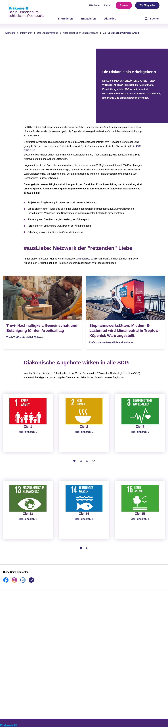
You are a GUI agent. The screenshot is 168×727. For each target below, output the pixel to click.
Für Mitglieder (147, 5)
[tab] (74, 463)
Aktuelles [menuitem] (110, 18)
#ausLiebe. (83, 258)
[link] (6, 587)
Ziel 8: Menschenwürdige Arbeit (121, 33)
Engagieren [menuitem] (88, 18)
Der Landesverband (47, 33)
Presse (124, 5)
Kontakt (107, 5)
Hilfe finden (94, 5)
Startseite (10, 33)
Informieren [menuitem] (65, 18)
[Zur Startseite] (26, 12)
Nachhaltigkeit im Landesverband (80, 33)
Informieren (26, 33)
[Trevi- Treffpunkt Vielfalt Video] (42, 310)
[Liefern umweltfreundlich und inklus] (125, 312)
